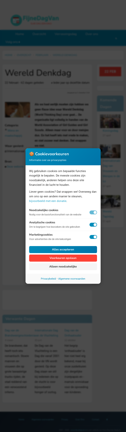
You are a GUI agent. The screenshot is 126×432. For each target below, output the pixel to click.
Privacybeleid (48, 278)
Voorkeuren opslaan (63, 258)
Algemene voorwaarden (71, 278)
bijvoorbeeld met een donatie (47, 201)
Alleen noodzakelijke (63, 267)
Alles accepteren (63, 249)
